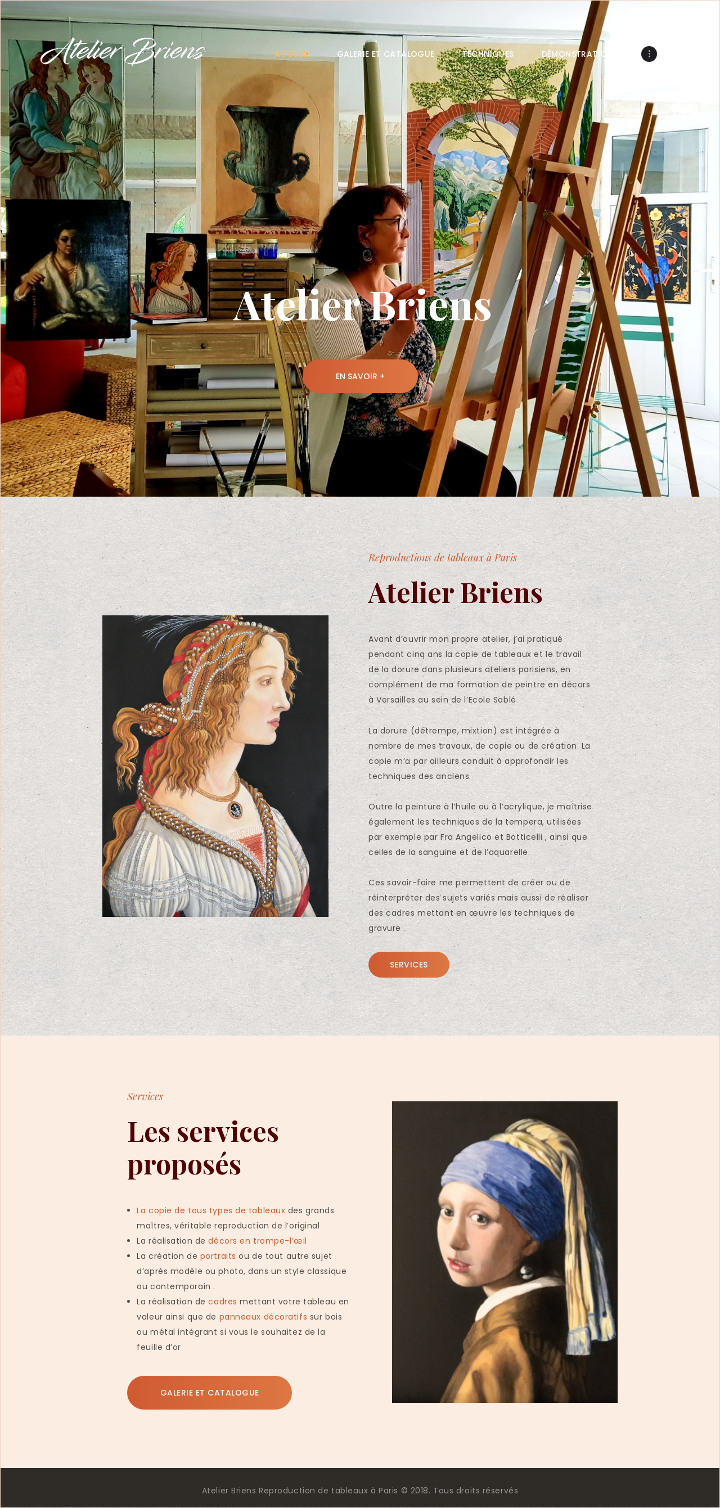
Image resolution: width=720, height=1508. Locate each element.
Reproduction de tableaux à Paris (328, 1490)
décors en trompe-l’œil (257, 1240)
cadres (222, 1301)
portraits (218, 1256)
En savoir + (360, 376)
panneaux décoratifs (263, 1316)
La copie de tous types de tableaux (211, 1210)
